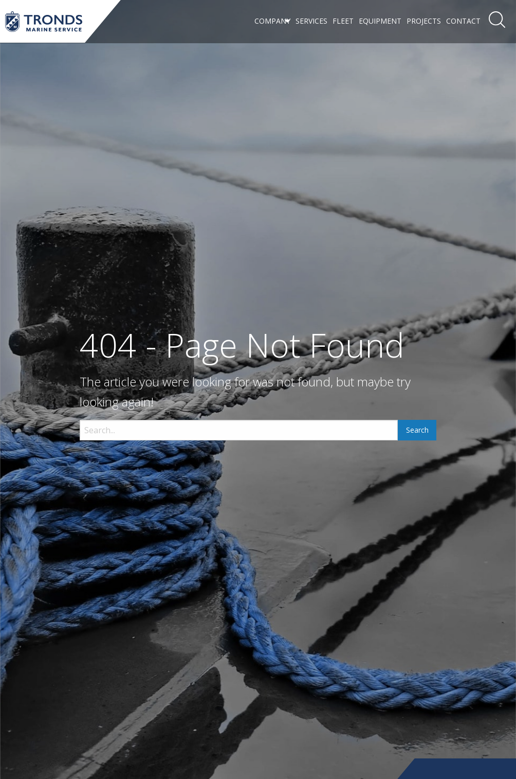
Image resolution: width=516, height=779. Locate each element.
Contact (463, 21)
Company (272, 21)
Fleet (343, 21)
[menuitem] (272, 21)
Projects (424, 21)
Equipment (380, 21)
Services (311, 21)
